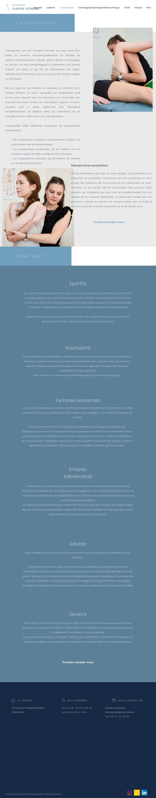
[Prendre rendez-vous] (109, 222)
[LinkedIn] (144, 793)
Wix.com (58, 794)
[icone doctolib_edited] (137, 793)
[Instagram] (129, 793)
